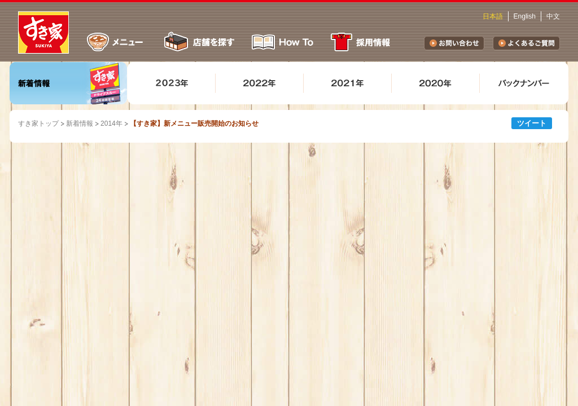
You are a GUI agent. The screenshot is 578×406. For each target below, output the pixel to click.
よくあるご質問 (526, 43)
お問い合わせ (454, 43)
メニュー (115, 42)
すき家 (43, 32)
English (525, 16)
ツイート (531, 123)
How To (283, 42)
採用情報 (362, 42)
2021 (348, 83)
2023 (172, 83)
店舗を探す (198, 42)
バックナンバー (524, 83)
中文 (553, 16)
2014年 (111, 123)
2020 (436, 83)
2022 (260, 83)
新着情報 (69, 83)
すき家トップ (38, 123)
